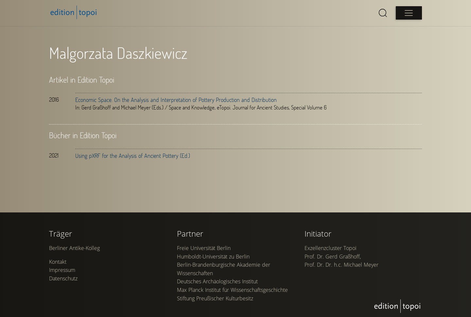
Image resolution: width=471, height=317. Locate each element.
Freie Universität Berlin (204, 248)
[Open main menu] (409, 13)
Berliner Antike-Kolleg (74, 248)
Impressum (62, 270)
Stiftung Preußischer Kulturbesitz (215, 298)
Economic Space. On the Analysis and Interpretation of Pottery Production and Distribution (176, 100)
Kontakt (57, 261)
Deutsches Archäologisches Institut (217, 281)
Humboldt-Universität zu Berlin (213, 256)
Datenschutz (63, 278)
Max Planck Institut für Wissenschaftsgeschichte (232, 289)
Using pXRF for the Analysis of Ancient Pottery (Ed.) (132, 155)
